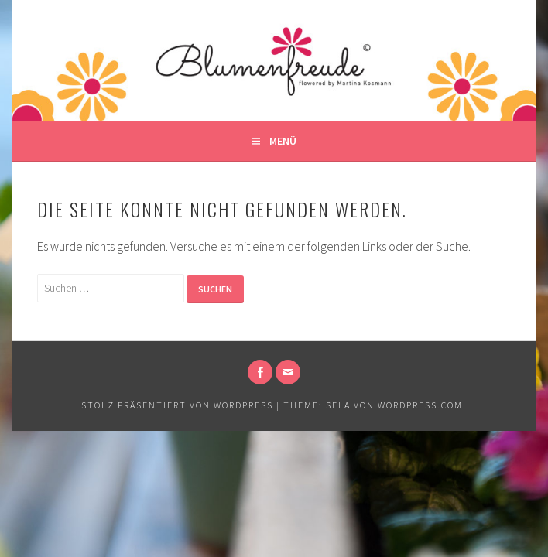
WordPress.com (420, 405)
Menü (282, 141)
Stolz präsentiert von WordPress (177, 405)
